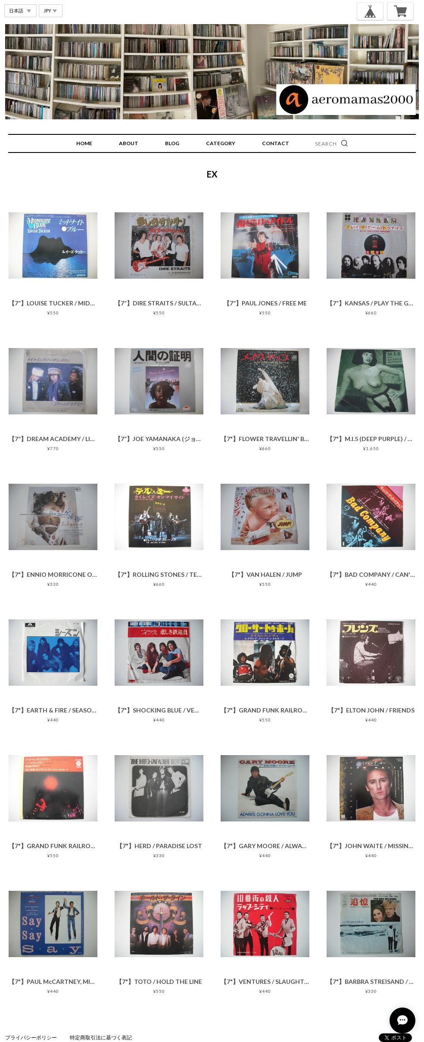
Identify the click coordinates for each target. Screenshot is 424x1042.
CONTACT (275, 143)
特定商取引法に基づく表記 (101, 1037)
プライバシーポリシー (31, 1037)
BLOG (172, 143)
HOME (84, 143)
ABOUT (128, 143)
